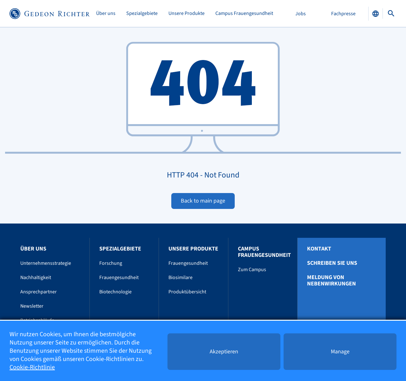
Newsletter (31, 306)
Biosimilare (180, 277)
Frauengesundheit (119, 277)
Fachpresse (343, 13)
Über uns (105, 13)
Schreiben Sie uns (332, 263)
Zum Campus (252, 269)
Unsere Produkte (186, 13)
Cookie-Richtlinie (32, 367)
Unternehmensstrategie (45, 263)
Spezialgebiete (142, 13)
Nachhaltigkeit (35, 277)
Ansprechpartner (38, 291)
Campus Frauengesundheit (244, 13)
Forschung (110, 263)
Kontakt (319, 249)
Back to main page (203, 201)
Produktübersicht (187, 291)
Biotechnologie (115, 291)
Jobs (300, 13)
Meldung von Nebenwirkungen (331, 280)
